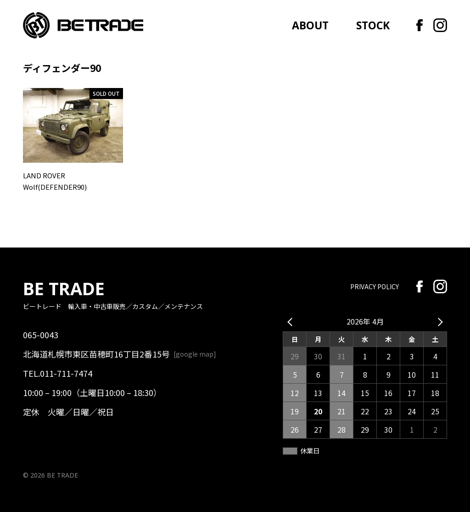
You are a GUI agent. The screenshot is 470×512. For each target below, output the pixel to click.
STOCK (373, 25)
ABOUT (310, 25)
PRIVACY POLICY (374, 286)
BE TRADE (64, 288)
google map (194, 353)
